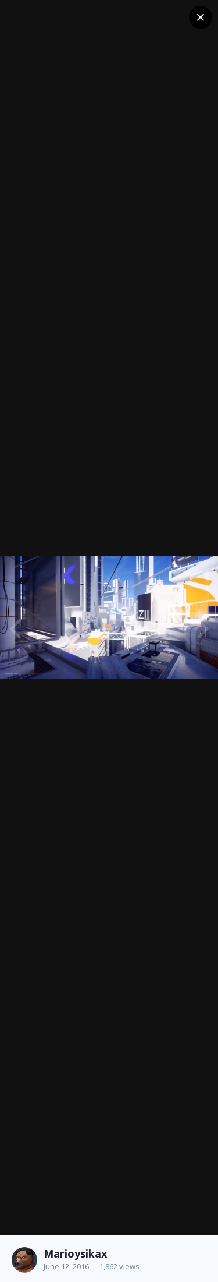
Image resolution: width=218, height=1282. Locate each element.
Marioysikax (75, 1253)
